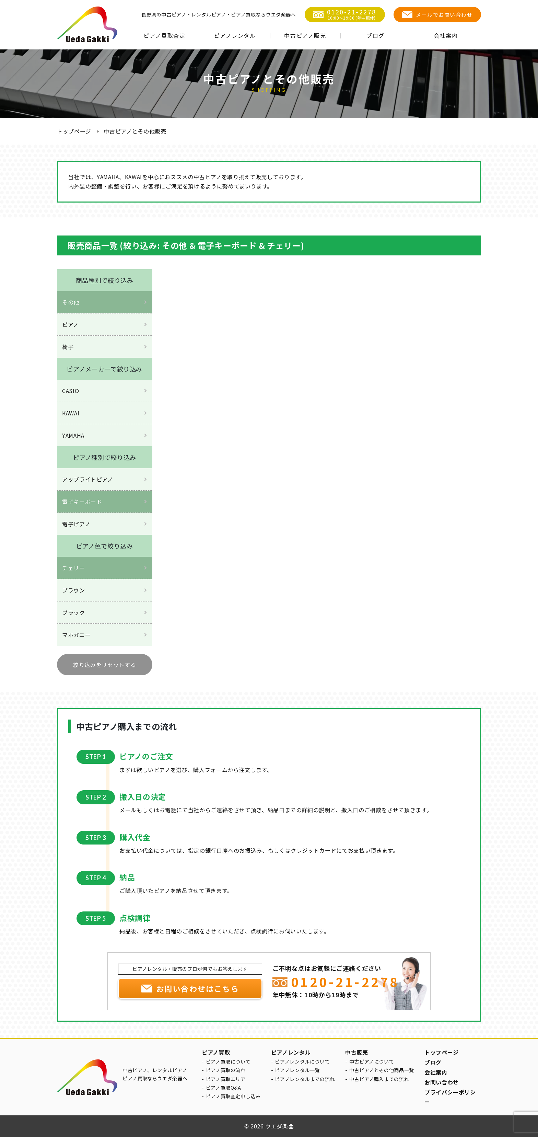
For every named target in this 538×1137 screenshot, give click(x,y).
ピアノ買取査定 (164, 35)
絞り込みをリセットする (104, 665)
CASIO (70, 391)
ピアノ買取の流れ (226, 1070)
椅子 (67, 347)
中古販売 (356, 1052)
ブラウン (73, 590)
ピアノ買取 (216, 1052)
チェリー (73, 568)
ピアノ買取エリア (226, 1079)
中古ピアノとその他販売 (135, 131)
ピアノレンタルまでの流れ (305, 1079)
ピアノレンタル (235, 35)
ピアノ (70, 324)
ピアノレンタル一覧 (297, 1070)
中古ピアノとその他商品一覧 (381, 1070)
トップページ (74, 131)
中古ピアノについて (371, 1061)
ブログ (375, 35)
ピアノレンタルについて (302, 1061)
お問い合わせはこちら (197, 988)
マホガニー (76, 635)
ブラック (73, 612)
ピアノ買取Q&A (223, 1087)
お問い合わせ (441, 1082)
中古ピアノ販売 (305, 35)
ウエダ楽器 (279, 1126)
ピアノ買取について (228, 1061)
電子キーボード (82, 501)
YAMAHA (73, 435)
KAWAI (70, 413)
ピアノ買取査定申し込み (233, 1096)
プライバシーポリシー (450, 1097)
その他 (70, 302)
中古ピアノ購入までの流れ (379, 1079)
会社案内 (446, 35)
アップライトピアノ (87, 479)
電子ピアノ (76, 524)
